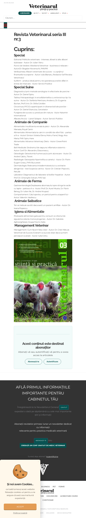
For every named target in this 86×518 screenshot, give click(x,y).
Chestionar (47, 500)
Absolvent (54, 13)
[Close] (38, 461)
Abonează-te (33, 361)
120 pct (44, 13)
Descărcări (51, 496)
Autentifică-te (52, 457)
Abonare (25, 13)
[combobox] (43, 18)
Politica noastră (20, 513)
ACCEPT (20, 507)
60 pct (36, 13)
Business (45, 487)
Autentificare (52, 361)
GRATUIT (64, 407)
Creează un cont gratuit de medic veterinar (43, 445)
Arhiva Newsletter (64, 513)
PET (54, 487)
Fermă (62, 487)
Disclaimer (50, 513)
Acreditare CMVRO (69, 496)
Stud (64, 13)
